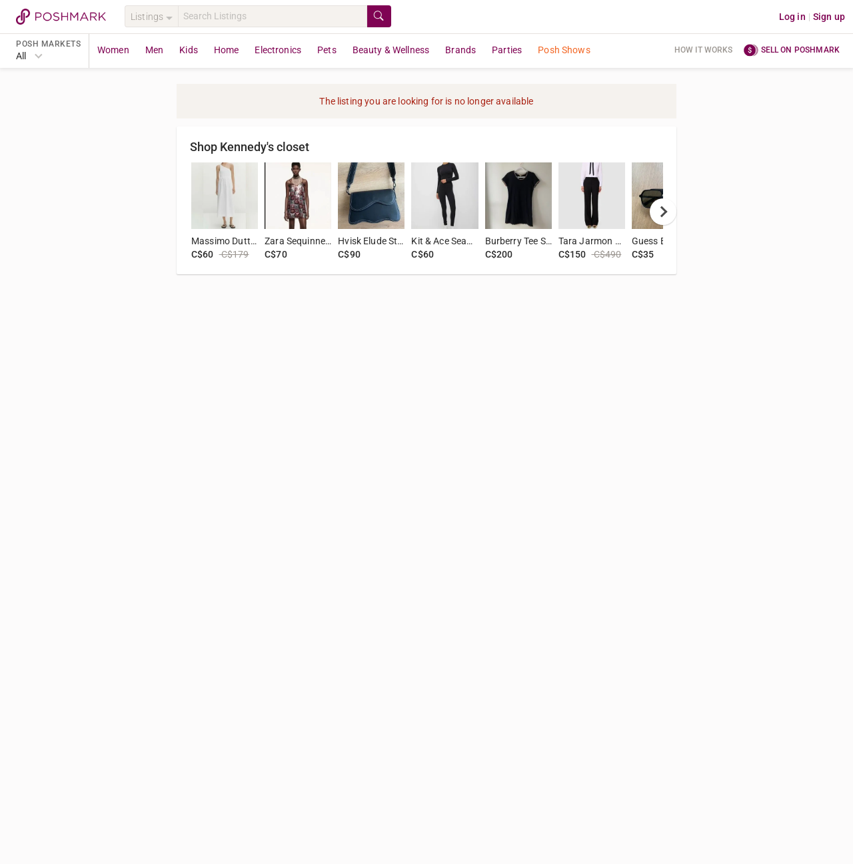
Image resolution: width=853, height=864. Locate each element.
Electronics (278, 50)
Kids (188, 50)
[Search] (272, 16)
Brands (460, 50)
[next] (663, 211)
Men (154, 50)
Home (226, 50)
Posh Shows (564, 50)
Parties (507, 50)
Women (113, 50)
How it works (703, 50)
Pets (327, 50)
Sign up (829, 16)
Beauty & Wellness (391, 50)
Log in (792, 16)
